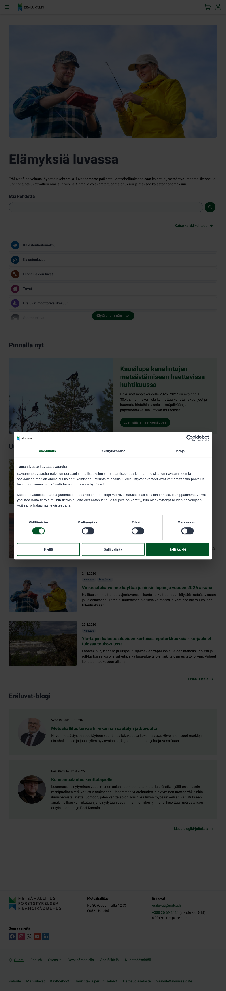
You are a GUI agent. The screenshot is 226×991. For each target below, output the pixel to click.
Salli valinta (113, 549)
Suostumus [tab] (47, 451)
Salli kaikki (177, 549)
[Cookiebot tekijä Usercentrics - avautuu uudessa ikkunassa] (189, 438)
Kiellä (48, 549)
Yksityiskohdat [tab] (113, 451)
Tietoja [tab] (179, 451)
